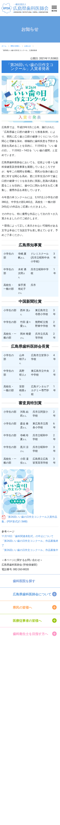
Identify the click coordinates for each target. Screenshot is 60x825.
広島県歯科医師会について (32, 594)
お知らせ (27, 46)
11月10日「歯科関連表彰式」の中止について (27, 536)
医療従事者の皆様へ (27, 621)
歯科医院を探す (24, 581)
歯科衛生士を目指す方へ (30, 634)
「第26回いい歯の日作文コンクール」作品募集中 (30, 550)
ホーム (4, 46)
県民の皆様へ (15, 46)
